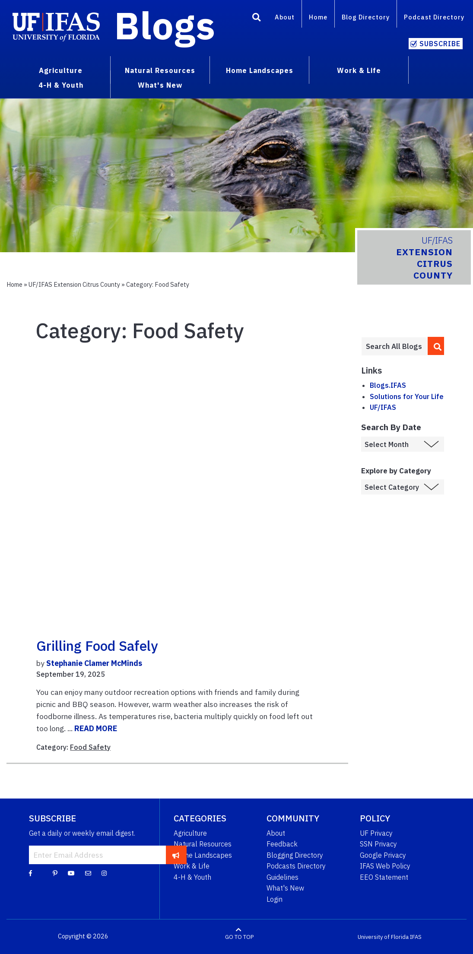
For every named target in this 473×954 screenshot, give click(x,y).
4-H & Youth (192, 877)
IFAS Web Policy (385, 866)
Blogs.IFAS (388, 385)
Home (318, 17)
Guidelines (282, 877)
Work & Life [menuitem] (359, 70)
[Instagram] (104, 872)
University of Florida (383, 936)
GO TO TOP (239, 936)
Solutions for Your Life (407, 396)
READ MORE (95, 728)
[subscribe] (176, 855)
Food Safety (90, 747)
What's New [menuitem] (160, 85)
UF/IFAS (383, 407)
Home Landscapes (203, 855)
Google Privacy (383, 855)
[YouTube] (71, 872)
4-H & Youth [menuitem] (60, 85)
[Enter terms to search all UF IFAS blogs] (394, 346)
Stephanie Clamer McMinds (94, 663)
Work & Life (192, 866)
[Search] (256, 19)
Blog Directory (366, 17)
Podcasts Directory (296, 866)
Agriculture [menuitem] (61, 70)
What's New (285, 888)
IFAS (416, 936)
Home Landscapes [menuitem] (259, 70)
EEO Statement (384, 877)
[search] (436, 346)
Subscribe (439, 43)
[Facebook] (30, 872)
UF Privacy (376, 833)
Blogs (165, 25)
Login (275, 899)
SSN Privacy (378, 844)
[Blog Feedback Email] (88, 872)
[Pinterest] (55, 872)
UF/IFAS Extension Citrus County (74, 284)
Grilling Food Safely (97, 646)
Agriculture (190, 833)
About (285, 17)
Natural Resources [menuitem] (160, 70)
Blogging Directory (295, 855)
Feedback (282, 844)
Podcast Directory (434, 17)
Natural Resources (203, 844)
